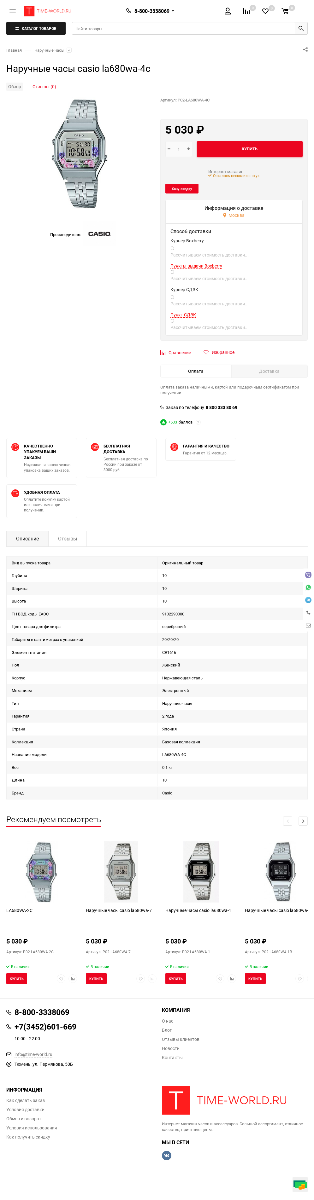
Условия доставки (25, 1109)
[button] (303, 821)
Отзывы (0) (44, 86)
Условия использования (31, 1128)
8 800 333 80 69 (221, 407)
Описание (27, 538)
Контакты (172, 1057)
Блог (167, 1030)
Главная (14, 50)
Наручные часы (49, 50)
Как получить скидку (28, 1137)
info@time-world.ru (33, 1054)
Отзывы (67, 538)
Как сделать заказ (25, 1100)
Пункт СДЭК (183, 314)
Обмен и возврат (23, 1118)
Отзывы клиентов (180, 1039)
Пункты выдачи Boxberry (196, 265)
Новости (171, 1048)
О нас (167, 1021)
